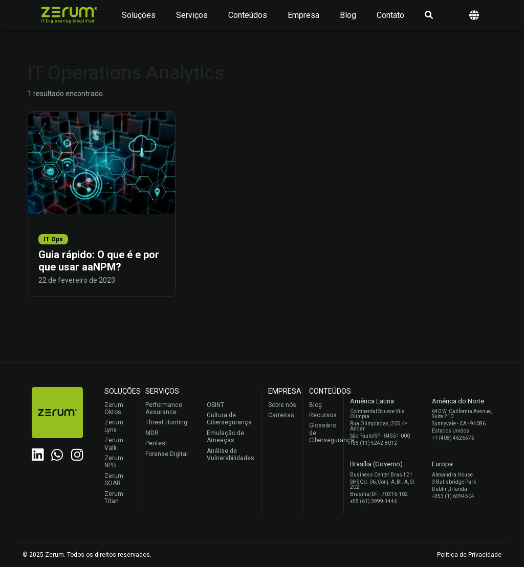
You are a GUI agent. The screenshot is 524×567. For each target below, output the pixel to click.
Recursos (323, 415)
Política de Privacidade (469, 554)
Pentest (156, 443)
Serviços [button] (192, 15)
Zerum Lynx (113, 426)
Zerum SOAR (113, 479)
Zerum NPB (113, 462)
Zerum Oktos (113, 408)
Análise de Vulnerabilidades (230, 454)
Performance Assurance (163, 408)
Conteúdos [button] (247, 15)
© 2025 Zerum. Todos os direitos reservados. (87, 554)
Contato (390, 15)
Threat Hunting (166, 422)
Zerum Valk (113, 444)
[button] (474, 15)
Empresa (303, 15)
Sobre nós (282, 405)
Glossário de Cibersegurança (323, 433)
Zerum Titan (113, 497)
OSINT (215, 405)
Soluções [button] (139, 15)
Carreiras (281, 415)
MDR (152, 433)
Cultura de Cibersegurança (229, 419)
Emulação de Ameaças (225, 436)
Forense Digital (166, 454)
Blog (348, 15)
